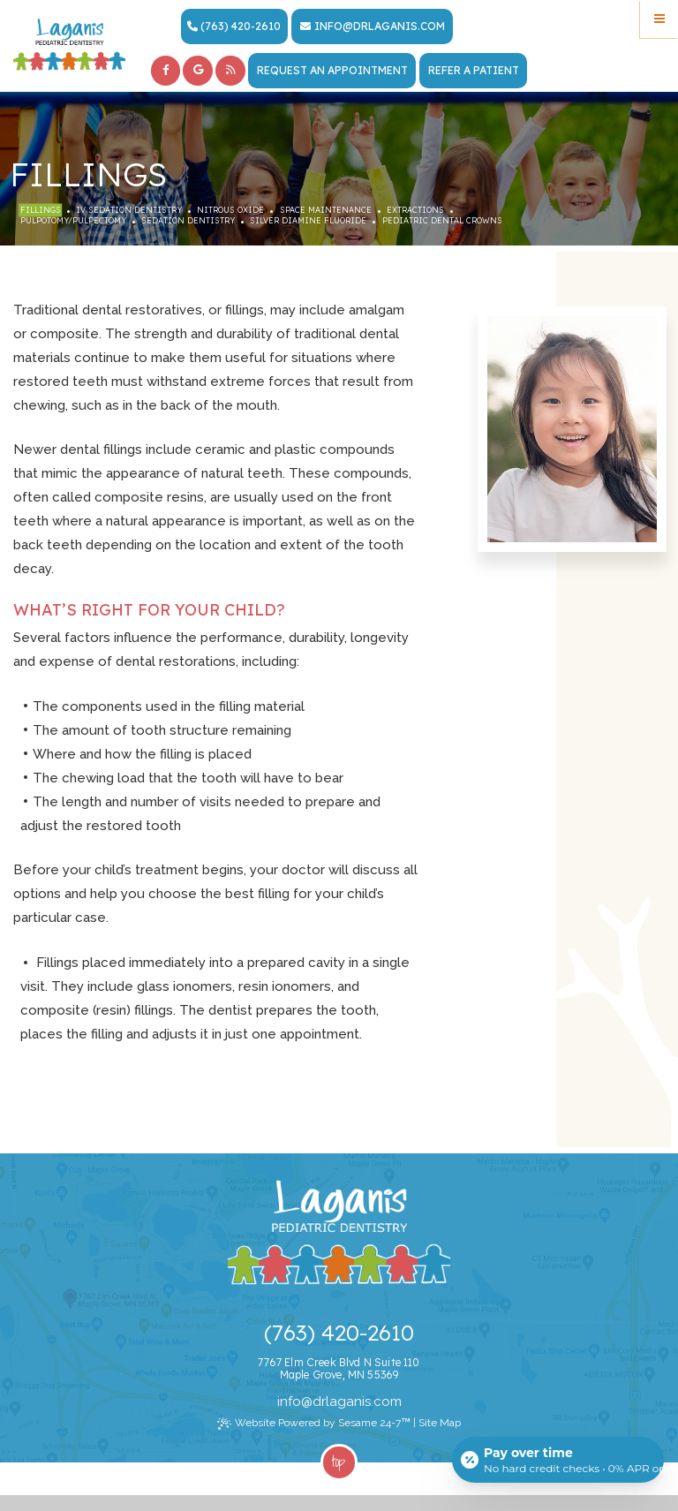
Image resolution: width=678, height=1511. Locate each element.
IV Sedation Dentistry (129, 210)
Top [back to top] (338, 1461)
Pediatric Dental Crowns (442, 220)
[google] (198, 71)
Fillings (40, 210)
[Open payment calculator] (558, 1460)
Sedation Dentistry (188, 220)
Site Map (439, 1423)
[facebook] (166, 71)
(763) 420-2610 (233, 26)
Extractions (415, 210)
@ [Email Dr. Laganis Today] (307, 1401)
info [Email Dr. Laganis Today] (328, 26)
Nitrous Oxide (230, 210)
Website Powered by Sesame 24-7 (314, 1423)
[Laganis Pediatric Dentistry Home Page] (69, 45)
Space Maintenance (326, 210)
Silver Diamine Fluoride (308, 220)
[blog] (230, 71)
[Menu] (659, 19)
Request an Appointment (332, 70)
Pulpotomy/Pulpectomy (73, 220)
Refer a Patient (473, 70)
